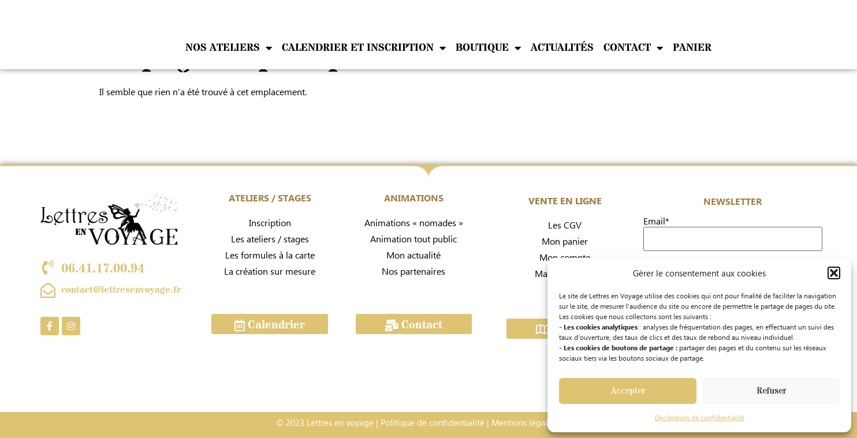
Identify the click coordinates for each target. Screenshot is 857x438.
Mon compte (564, 257)
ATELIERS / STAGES (270, 198)
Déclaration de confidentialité (699, 417)
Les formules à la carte (270, 255)
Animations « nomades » (413, 222)
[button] (834, 273)
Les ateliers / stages (270, 239)
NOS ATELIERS (228, 47)
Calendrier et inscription (364, 47)
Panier (692, 47)
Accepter (628, 391)
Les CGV (565, 225)
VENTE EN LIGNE (565, 200)
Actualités (562, 47)
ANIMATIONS (414, 198)
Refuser (771, 391)
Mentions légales (523, 422)
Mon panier (565, 241)
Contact (633, 47)
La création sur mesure (269, 271)
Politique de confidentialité (433, 422)
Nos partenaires (413, 271)
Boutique (488, 47)
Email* (656, 221)
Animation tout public (413, 239)
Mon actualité (413, 255)
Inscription (270, 222)
